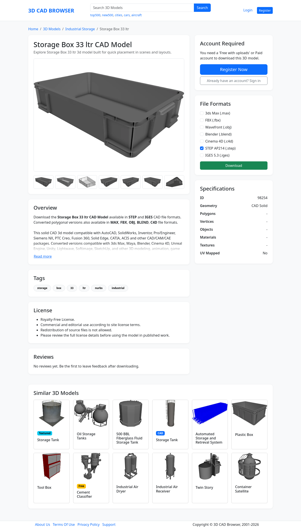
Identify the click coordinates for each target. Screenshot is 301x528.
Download (233, 165)
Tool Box (44, 487)
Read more (43, 256)
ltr (84, 288)
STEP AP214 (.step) (220, 148)
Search (202, 7)
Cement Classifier (84, 494)
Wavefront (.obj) (218, 127)
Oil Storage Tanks (86, 436)
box (59, 288)
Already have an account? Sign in (234, 80)
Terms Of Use (64, 524)
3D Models (51, 29)
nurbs (99, 288)
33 (72, 288)
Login (248, 10)
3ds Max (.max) (217, 113)
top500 (95, 15)
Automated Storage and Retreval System (209, 438)
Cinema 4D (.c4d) (219, 141)
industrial (118, 288)
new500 (107, 15)
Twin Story (204, 487)
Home (33, 29)
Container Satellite (243, 488)
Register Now (233, 69)
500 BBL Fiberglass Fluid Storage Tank (129, 438)
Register (265, 10)
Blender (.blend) (218, 134)
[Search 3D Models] (142, 8)
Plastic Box (244, 434)
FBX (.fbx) (213, 120)
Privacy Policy (89, 524)
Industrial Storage (80, 29)
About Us (42, 524)
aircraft (136, 15)
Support (108, 524)
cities (118, 15)
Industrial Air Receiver (167, 488)
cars (127, 15)
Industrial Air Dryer (127, 488)
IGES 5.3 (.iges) (217, 155)
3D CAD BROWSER (51, 10)
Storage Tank (48, 439)
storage (42, 288)
